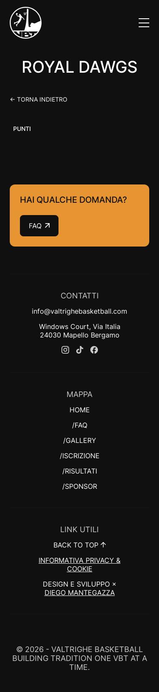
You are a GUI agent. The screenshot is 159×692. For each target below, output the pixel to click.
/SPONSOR (79, 486)
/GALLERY (79, 440)
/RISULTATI (79, 471)
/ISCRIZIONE (80, 455)
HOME (80, 410)
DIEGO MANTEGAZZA (80, 592)
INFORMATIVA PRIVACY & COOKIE (79, 564)
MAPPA (79, 394)
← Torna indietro (38, 99)
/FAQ (79, 425)
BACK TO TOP (79, 545)
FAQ (39, 225)
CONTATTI (80, 295)
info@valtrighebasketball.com (79, 311)
